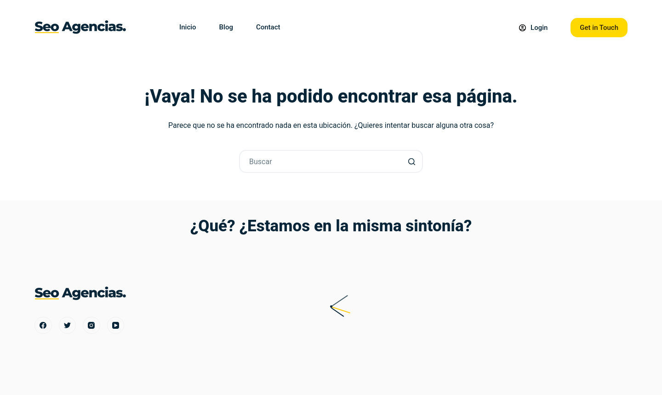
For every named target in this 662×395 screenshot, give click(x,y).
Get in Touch (599, 27)
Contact (268, 27)
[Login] (533, 28)
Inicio (187, 27)
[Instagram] (91, 325)
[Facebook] (43, 325)
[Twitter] (67, 325)
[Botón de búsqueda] (411, 161)
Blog (226, 27)
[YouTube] (116, 325)
